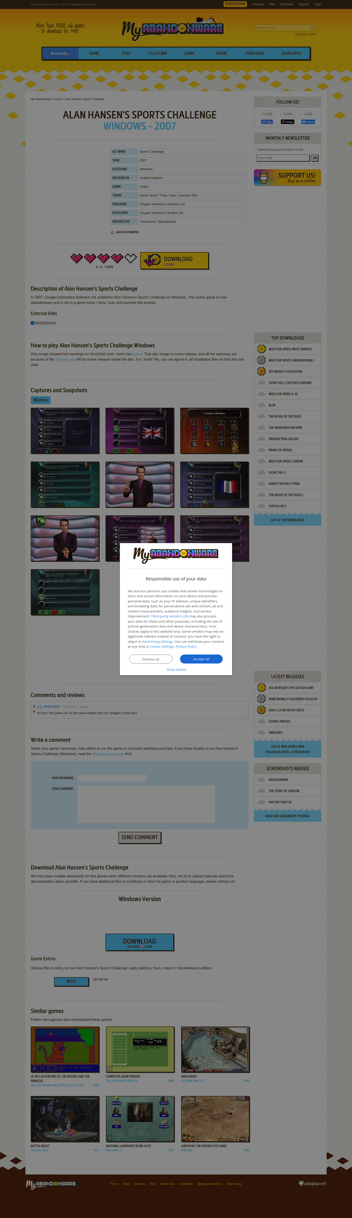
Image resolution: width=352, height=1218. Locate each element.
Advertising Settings (157, 641)
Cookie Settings (162, 646)
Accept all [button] (201, 658)
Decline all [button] (150, 659)
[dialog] (176, 609)
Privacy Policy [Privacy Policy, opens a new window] (186, 646)
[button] (176, 669)
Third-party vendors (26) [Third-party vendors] (170, 616)
